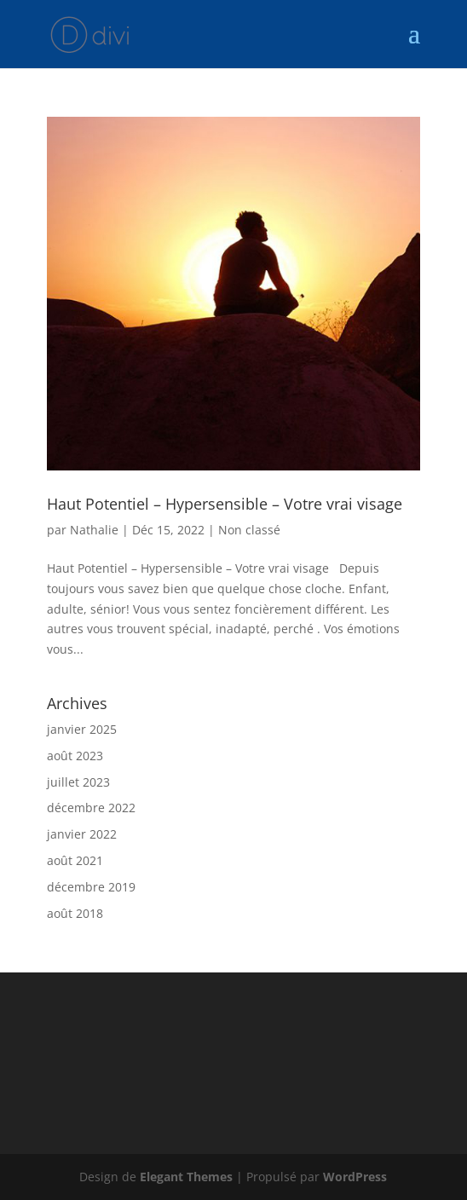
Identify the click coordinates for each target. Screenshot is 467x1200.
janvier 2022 (82, 834)
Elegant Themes (186, 1176)
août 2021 (75, 860)
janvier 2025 (82, 729)
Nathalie (94, 530)
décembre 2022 (91, 807)
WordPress (355, 1176)
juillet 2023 (78, 782)
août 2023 (75, 755)
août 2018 (75, 913)
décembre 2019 (91, 887)
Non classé (249, 530)
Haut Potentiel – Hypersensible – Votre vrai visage (224, 503)
